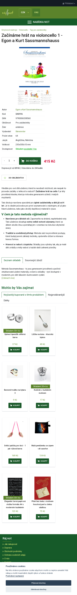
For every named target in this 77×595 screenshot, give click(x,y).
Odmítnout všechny (38, 589)
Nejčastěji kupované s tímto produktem (24, 294)
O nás (6, 558)
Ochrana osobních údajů (14, 555)
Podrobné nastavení (15, 576)
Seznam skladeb (12, 260)
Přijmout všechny (38, 583)
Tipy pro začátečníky (38, 30)
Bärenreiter (20, 131)
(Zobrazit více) (8, 278)
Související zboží (33, 260)
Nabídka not (39, 22)
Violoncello (23, 30)
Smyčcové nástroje (9, 30)
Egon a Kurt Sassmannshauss (29, 109)
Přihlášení (69, 3)
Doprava (8, 548)
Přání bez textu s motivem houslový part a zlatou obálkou (42, 504)
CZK (25, 12)
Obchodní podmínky (13, 551)
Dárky (6, 300)
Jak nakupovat (10, 544)
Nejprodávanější (56, 294)
